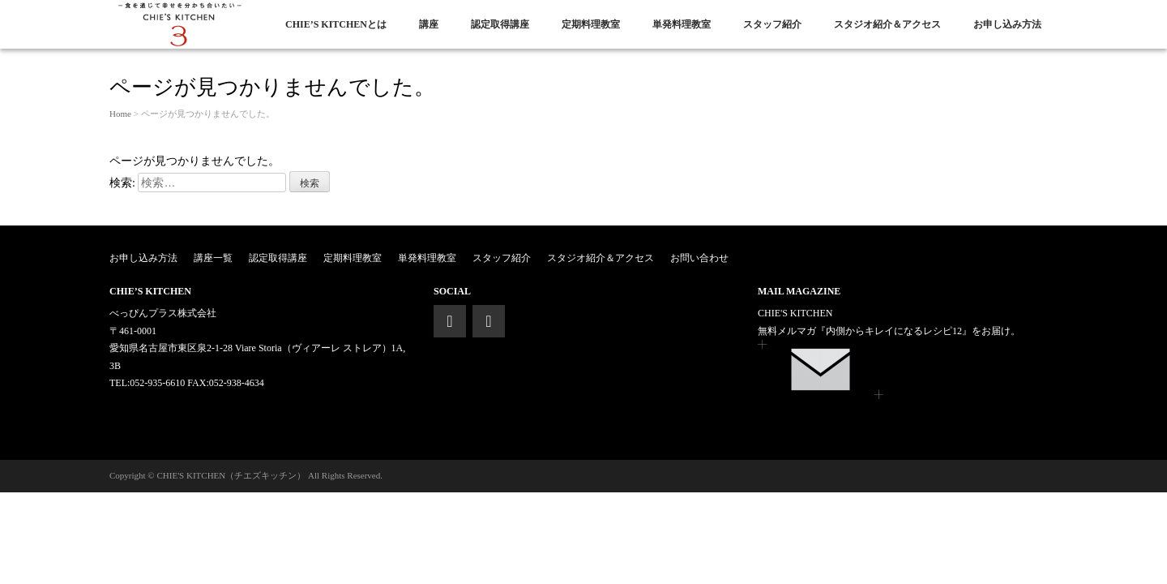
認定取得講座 (278, 258)
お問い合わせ (699, 258)
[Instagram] (488, 321)
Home (120, 113)
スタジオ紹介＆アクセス (600, 258)
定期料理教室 (352, 258)
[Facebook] (450, 321)
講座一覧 (213, 258)
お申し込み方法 (143, 258)
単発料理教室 (427, 258)
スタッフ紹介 (501, 258)
